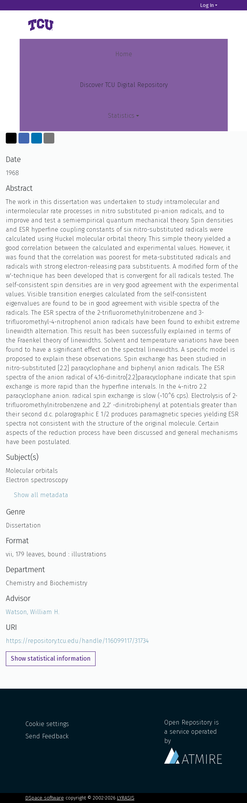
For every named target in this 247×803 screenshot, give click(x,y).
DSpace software (44, 798)
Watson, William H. (32, 612)
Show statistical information (51, 658)
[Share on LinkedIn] (36, 138)
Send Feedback (47, 736)
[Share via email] (49, 138)
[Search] (189, 5)
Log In (207, 5)
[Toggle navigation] (211, 24)
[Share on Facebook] (23, 138)
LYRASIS (125, 798)
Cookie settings (47, 724)
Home (123, 54)
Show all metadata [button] (37, 495)
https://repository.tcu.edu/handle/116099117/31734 (77, 640)
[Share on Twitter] (11, 138)
